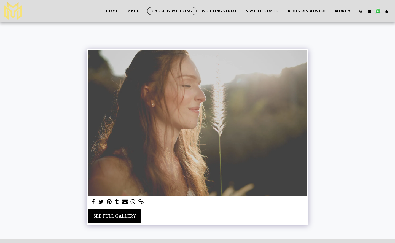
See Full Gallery (114, 216)
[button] (369, 11)
